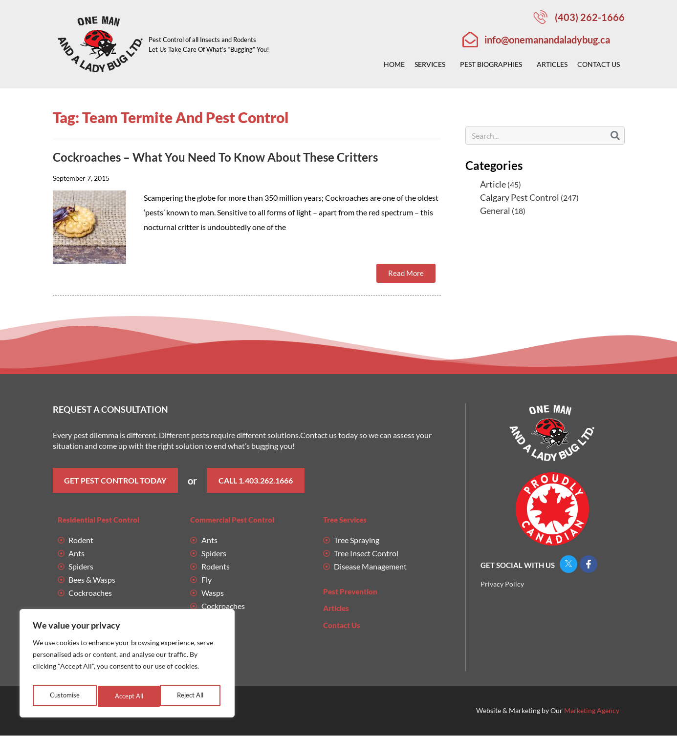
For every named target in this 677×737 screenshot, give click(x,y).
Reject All (127, 696)
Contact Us (601, 64)
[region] (127, 666)
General (495, 210)
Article (493, 184)
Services (432, 64)
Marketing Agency (591, 712)
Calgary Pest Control (519, 197)
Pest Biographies (493, 64)
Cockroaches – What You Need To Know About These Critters (215, 157)
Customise (63, 696)
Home (394, 64)
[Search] (615, 135)
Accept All (191, 696)
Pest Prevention (350, 593)
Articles (552, 64)
